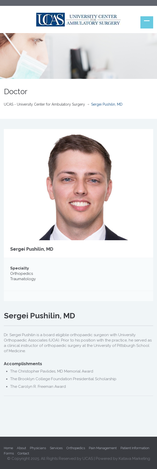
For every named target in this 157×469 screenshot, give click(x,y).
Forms (9, 453)
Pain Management (103, 448)
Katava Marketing (134, 458)
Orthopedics (75, 448)
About (21, 448)
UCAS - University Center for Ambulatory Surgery (44, 104)
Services (56, 448)
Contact (23, 453)
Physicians (38, 448)
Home (8, 448)
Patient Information (134, 448)
